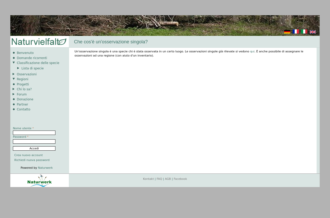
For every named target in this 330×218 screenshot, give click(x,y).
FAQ (159, 179)
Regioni (22, 79)
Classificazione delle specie (38, 63)
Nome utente (23, 128)
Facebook (180, 179)
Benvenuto (25, 53)
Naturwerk (45, 167)
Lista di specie (32, 68)
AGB (168, 179)
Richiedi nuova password (32, 160)
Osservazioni (27, 74)
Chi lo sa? (24, 89)
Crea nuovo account (28, 155)
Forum (22, 94)
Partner (22, 104)
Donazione (25, 99)
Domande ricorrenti (32, 58)
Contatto (23, 109)
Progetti (23, 84)
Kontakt (148, 179)
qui (252, 51)
